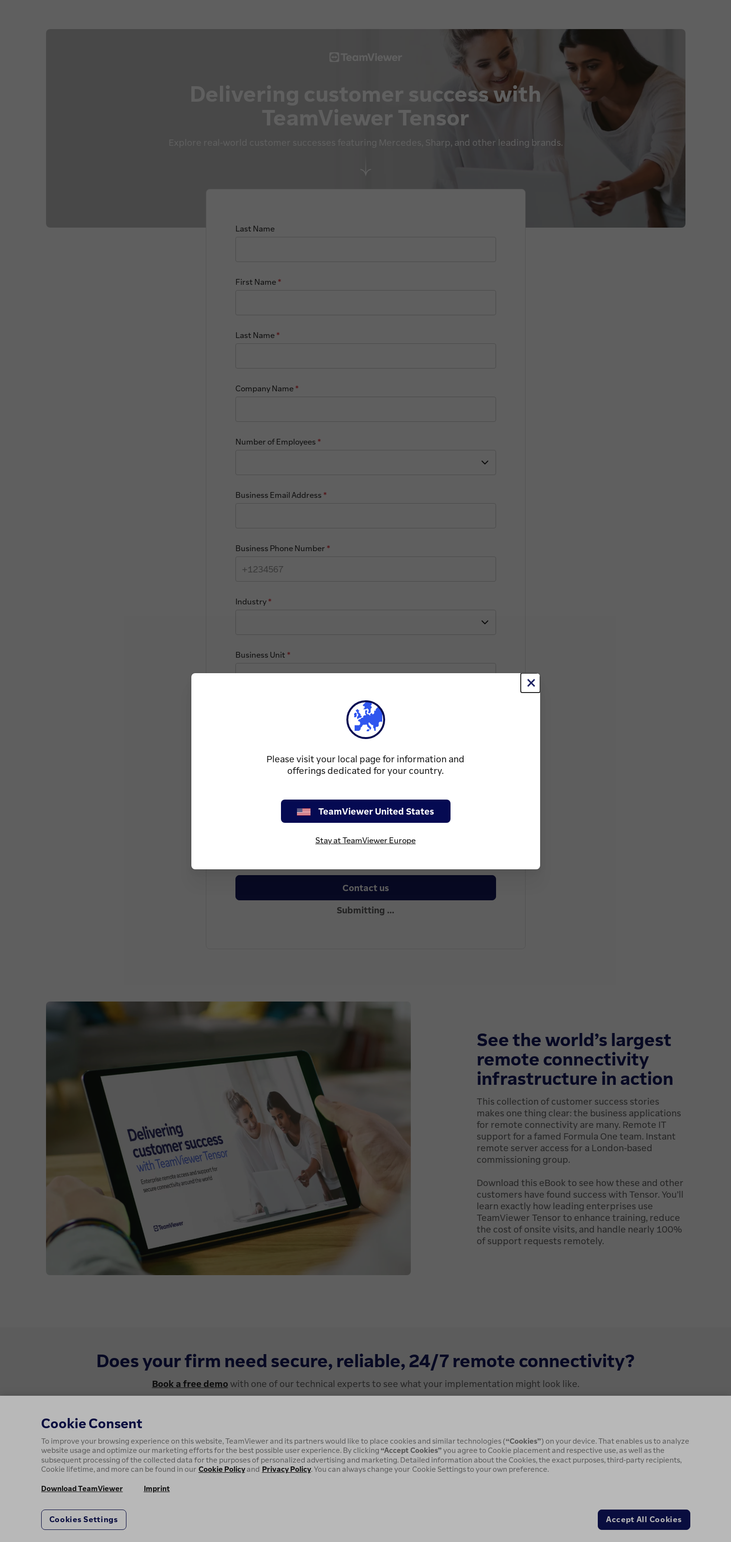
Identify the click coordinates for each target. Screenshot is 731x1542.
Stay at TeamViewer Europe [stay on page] (365, 840)
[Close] (530, 683)
